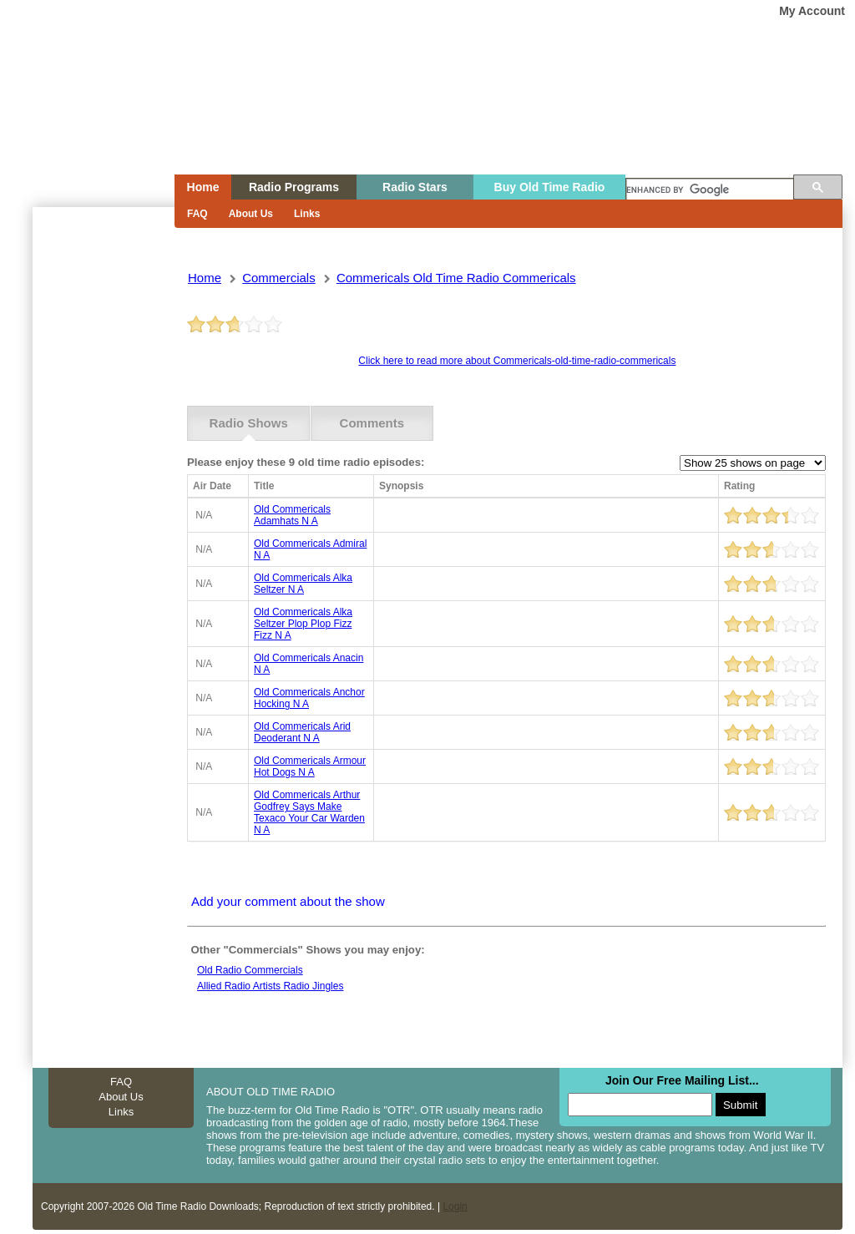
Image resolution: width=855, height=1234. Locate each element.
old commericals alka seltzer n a (303, 583)
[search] (709, 190)
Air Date (212, 486)
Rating (739, 486)
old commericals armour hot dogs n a (310, 766)
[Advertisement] (102, 507)
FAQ (197, 214)
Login (455, 1206)
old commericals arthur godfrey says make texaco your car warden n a (309, 812)
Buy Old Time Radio (549, 187)
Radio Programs (294, 187)
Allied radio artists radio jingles (270, 986)
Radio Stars (415, 187)
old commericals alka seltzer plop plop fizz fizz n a (303, 623)
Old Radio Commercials (250, 970)
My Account (812, 11)
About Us (251, 214)
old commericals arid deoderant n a (302, 732)
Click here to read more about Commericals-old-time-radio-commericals (516, 361)
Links (307, 214)
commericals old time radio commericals (456, 278)
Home (91, 119)
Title (264, 486)
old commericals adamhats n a (292, 515)
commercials (279, 278)
